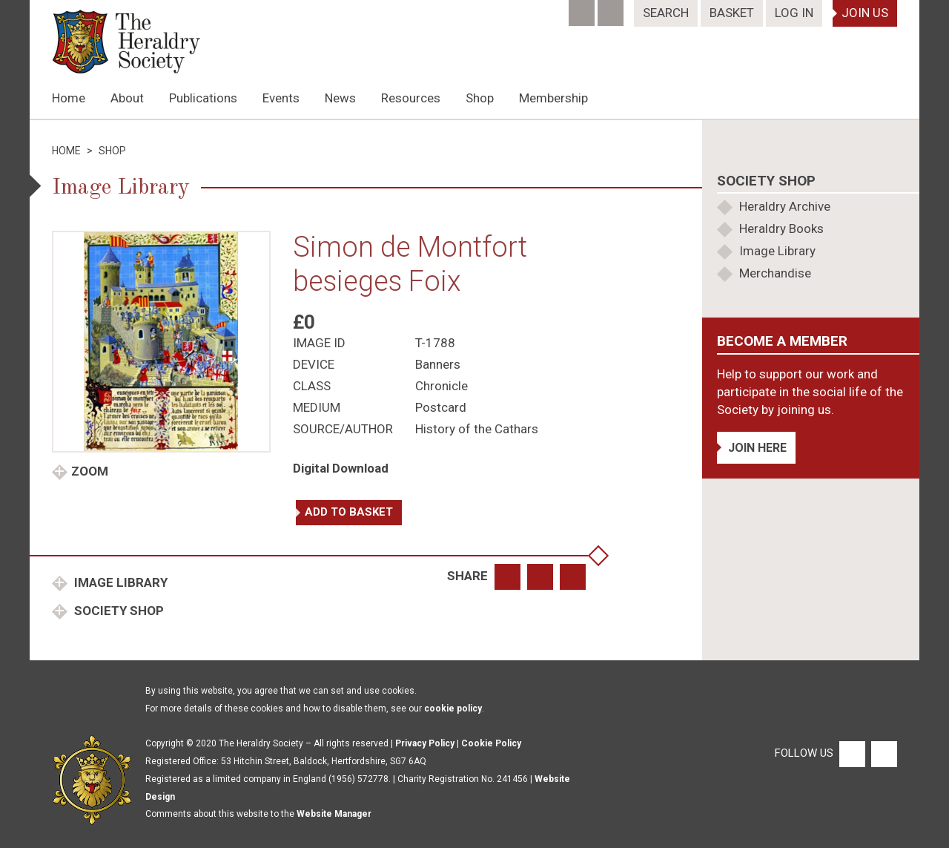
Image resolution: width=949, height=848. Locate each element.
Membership (553, 98)
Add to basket (349, 512)
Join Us (864, 12)
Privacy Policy (424, 743)
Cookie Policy (491, 743)
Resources (410, 98)
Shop (480, 98)
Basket (732, 12)
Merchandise (775, 273)
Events (281, 98)
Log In (794, 12)
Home (68, 98)
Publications (203, 98)
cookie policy (453, 708)
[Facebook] (583, 8)
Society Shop (117, 610)
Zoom (89, 471)
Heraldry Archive (784, 206)
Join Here (757, 448)
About (127, 98)
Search (666, 12)
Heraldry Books (781, 228)
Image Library (119, 582)
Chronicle (441, 385)
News (340, 98)
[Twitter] (612, 8)
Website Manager (334, 814)
